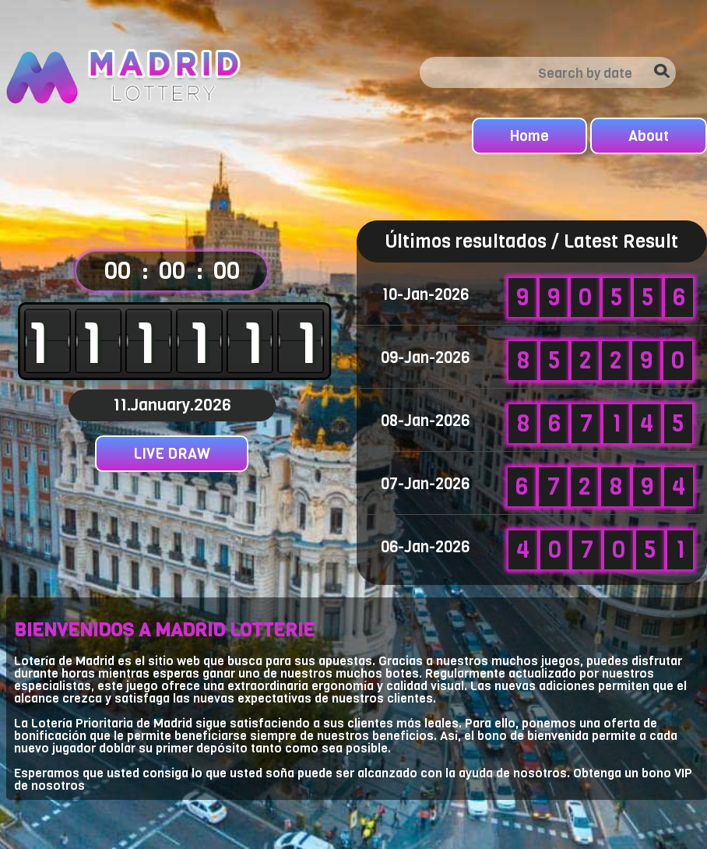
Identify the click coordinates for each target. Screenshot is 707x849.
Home (529, 136)
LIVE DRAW (171, 453)
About (648, 136)
